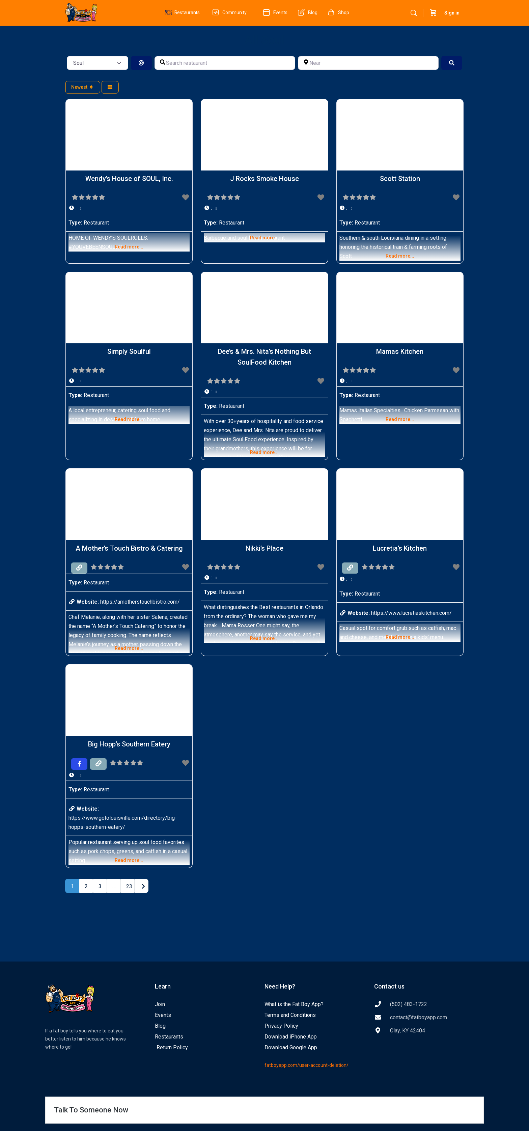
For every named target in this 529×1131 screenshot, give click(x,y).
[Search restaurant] (225, 63)
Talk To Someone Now (91, 1110)
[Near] (368, 63)
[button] (129, 208)
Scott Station (400, 179)
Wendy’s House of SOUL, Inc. (129, 179)
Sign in (452, 13)
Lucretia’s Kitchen (400, 548)
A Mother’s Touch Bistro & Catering (129, 548)
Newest (82, 87)
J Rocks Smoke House (264, 179)
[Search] (413, 13)
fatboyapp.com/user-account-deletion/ (306, 1065)
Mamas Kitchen (399, 351)
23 (129, 886)
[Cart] (433, 13)
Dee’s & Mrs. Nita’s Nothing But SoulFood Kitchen (264, 356)
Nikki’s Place (264, 548)
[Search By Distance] (141, 63)
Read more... (129, 246)
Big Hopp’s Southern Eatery (129, 744)
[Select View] (110, 87)
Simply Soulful (129, 351)
